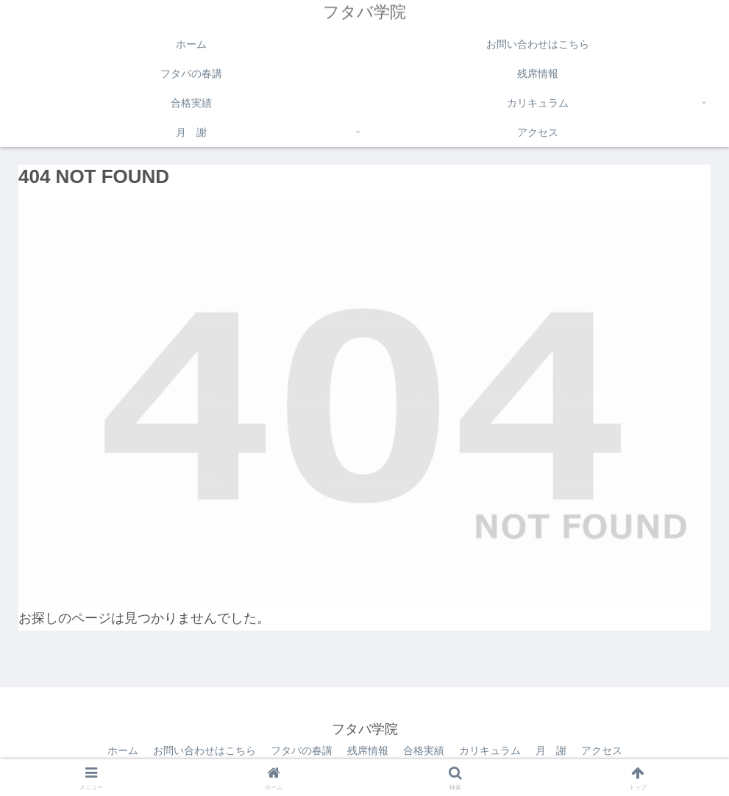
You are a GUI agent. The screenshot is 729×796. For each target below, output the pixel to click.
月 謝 (551, 750)
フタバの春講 (302, 750)
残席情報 (367, 750)
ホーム (122, 750)
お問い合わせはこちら (204, 750)
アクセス (601, 750)
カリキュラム (490, 750)
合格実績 (423, 750)
